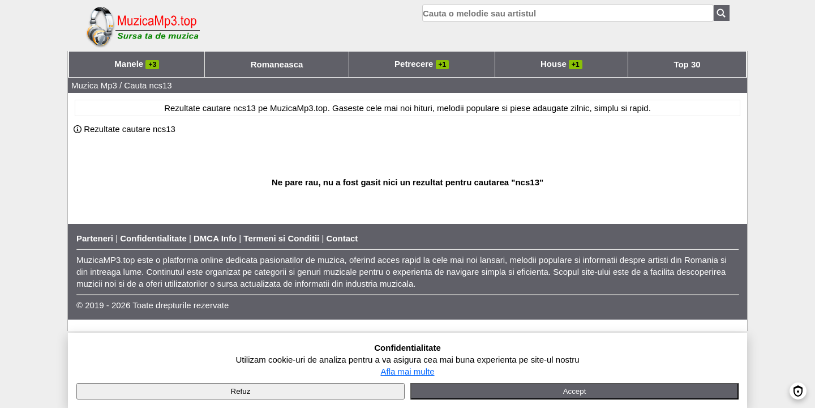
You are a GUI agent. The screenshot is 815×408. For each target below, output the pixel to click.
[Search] (722, 13)
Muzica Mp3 (94, 85)
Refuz (241, 391)
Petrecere (421, 64)
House (561, 64)
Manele (136, 64)
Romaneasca (277, 64)
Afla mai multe (407, 371)
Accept (574, 391)
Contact (342, 238)
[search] (568, 13)
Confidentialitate (153, 238)
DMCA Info (215, 238)
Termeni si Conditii (281, 238)
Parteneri (94, 238)
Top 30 (687, 64)
